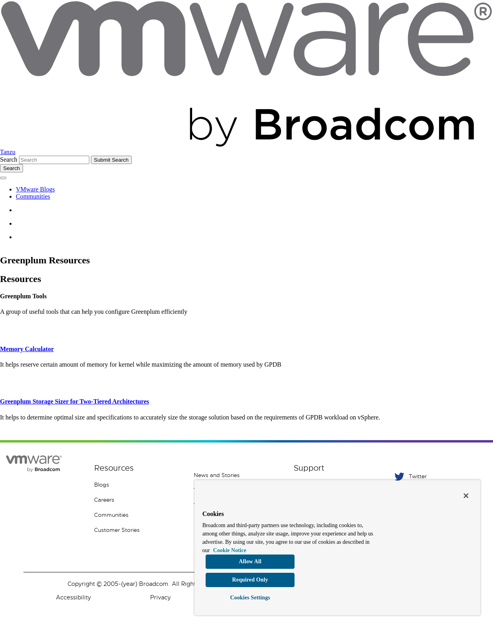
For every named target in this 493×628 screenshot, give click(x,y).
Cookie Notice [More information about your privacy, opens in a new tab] (229, 550)
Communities (33, 196)
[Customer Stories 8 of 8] (138, 529)
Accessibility (73, 597)
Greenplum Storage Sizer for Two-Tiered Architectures (74, 401)
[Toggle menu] (3, 178)
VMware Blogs (35, 189)
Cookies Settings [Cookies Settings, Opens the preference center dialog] (250, 598)
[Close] (466, 495)
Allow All (250, 561)
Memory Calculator (27, 349)
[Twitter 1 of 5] (437, 476)
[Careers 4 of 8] (138, 499)
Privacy (160, 597)
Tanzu (7, 152)
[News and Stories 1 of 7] (237, 475)
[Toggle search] (11, 168)
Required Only (250, 580)
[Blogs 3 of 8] (138, 484)
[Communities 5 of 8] (138, 514)
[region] (337, 547)
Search (8, 159)
